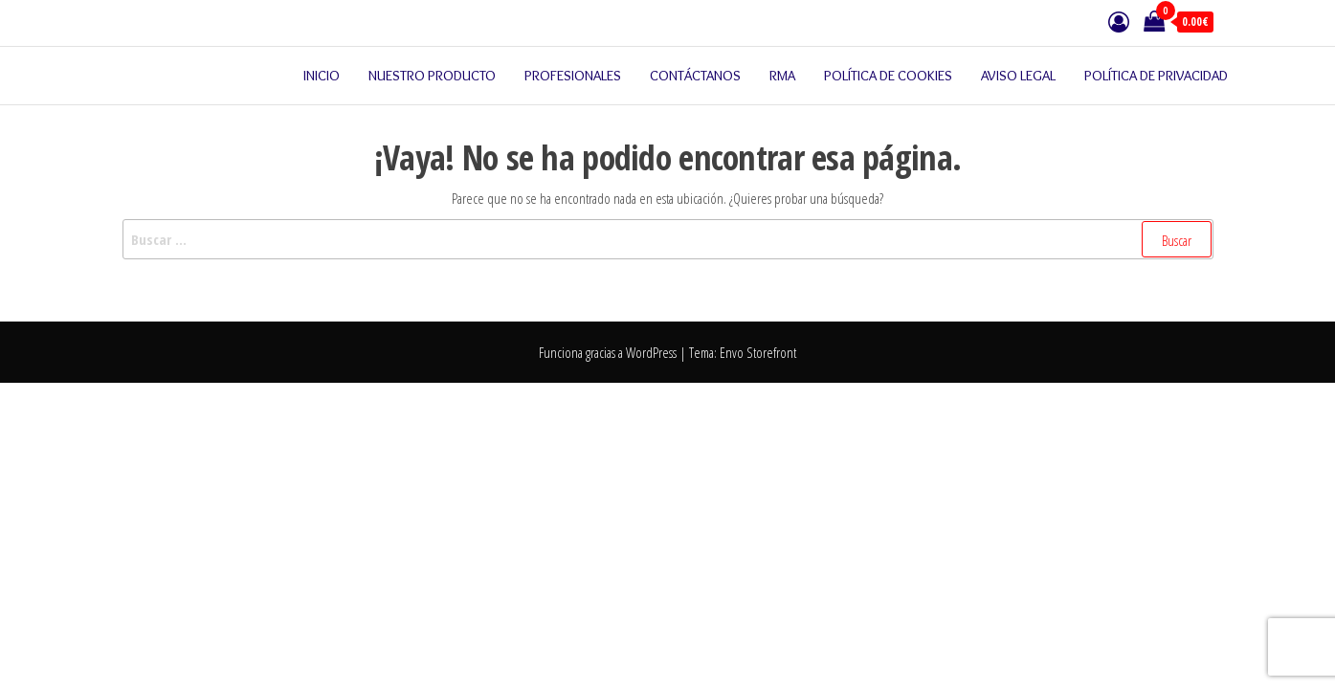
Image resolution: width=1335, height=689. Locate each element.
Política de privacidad (1156, 75)
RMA (782, 75)
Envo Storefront (758, 352)
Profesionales (572, 75)
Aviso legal (1018, 75)
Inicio (321, 75)
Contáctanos (695, 75)
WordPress (651, 352)
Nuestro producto (432, 75)
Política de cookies (888, 75)
